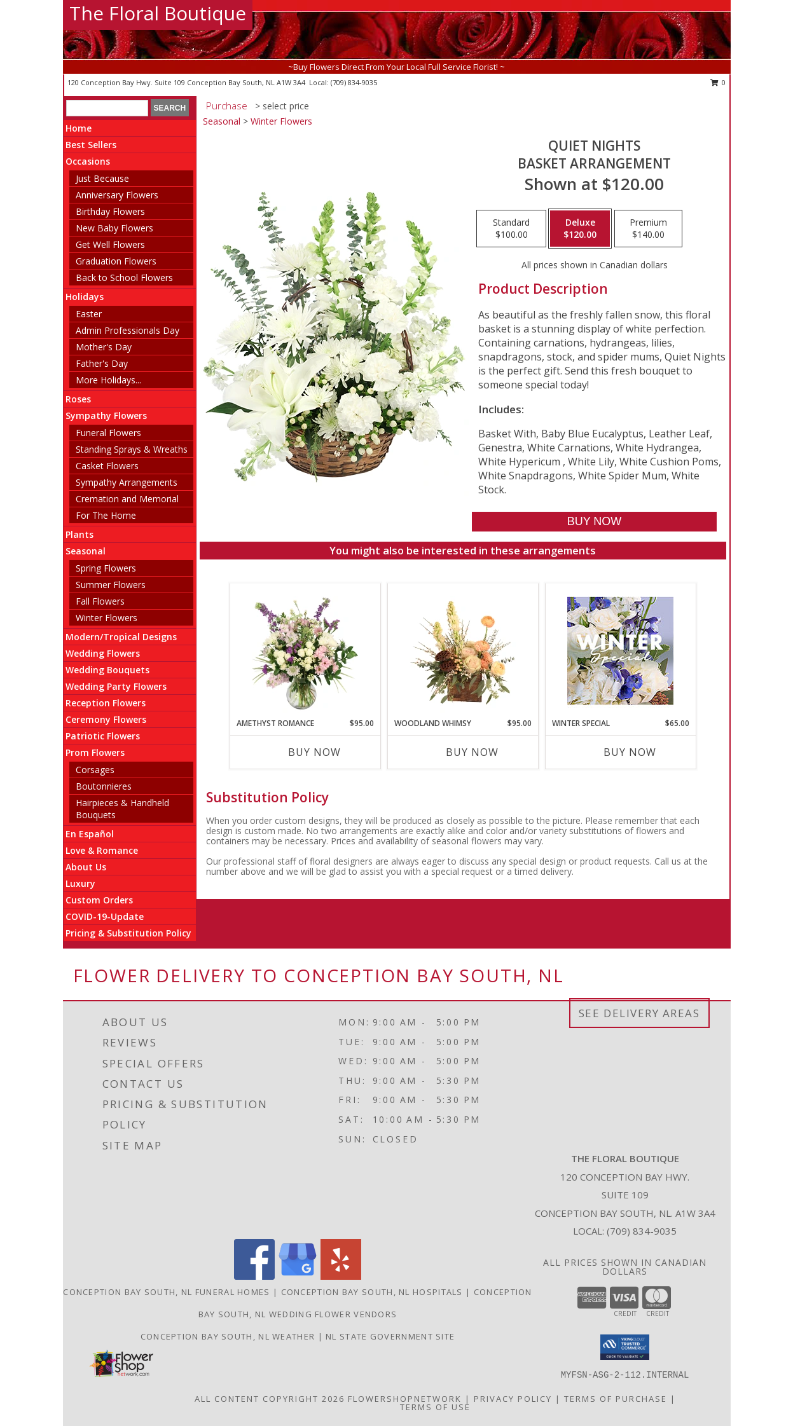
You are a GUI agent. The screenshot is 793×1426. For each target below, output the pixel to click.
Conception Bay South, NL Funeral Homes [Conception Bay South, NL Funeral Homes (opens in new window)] (166, 1292)
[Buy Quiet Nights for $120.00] (594, 521)
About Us (86, 867)
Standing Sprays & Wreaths (132, 449)
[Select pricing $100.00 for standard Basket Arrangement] (511, 228)
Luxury (80, 883)
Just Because (102, 178)
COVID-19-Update (105, 916)
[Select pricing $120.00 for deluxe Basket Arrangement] (580, 228)
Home (79, 128)
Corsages (95, 770)
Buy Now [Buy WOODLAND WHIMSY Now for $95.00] (472, 752)
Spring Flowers (106, 568)
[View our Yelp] (341, 1276)
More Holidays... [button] (108, 380)
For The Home (106, 515)
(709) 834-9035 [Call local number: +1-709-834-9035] (354, 82)
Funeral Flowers (108, 433)
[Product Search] (107, 108)
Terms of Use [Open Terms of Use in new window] (435, 1406)
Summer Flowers (111, 585)
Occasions (88, 161)
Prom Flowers (95, 752)
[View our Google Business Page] (297, 1276)
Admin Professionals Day (127, 330)
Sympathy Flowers (106, 415)
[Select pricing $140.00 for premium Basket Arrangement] (648, 228)
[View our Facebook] (254, 1276)
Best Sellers (91, 145)
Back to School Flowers (124, 277)
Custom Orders (99, 900)
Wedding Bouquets (107, 670)
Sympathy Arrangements (126, 482)
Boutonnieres (104, 786)
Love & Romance (102, 850)
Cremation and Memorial (127, 499)
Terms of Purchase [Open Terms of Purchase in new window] (615, 1398)
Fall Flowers (100, 601)
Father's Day (102, 363)
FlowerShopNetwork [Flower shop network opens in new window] (405, 1398)
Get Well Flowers (110, 244)
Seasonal (86, 551)
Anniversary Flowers (117, 195)
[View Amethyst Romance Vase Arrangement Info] (305, 650)
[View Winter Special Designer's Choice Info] (620, 650)
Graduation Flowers (116, 261)
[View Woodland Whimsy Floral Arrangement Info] (463, 650)
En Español (90, 834)
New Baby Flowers (114, 228)
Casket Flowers (107, 466)
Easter (89, 314)
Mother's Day (104, 347)
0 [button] (718, 82)
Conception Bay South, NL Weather (228, 1336)
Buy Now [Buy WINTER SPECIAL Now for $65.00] (629, 752)
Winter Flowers (106, 618)
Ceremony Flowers (106, 719)
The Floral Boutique (157, 13)
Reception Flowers (106, 703)
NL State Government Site (390, 1336)
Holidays (85, 297)
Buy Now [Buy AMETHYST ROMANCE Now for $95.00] (314, 752)
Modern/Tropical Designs (121, 637)
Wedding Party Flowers (116, 686)
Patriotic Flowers (103, 736)
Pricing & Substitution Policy (128, 933)
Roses (78, 399)
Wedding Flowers (103, 653)
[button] (624, 1347)
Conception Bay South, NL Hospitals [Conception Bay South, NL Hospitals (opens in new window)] (372, 1292)
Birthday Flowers (110, 211)
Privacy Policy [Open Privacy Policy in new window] (513, 1398)
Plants (79, 534)
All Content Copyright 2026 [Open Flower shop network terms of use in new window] (270, 1398)
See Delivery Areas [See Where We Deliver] (639, 1013)
